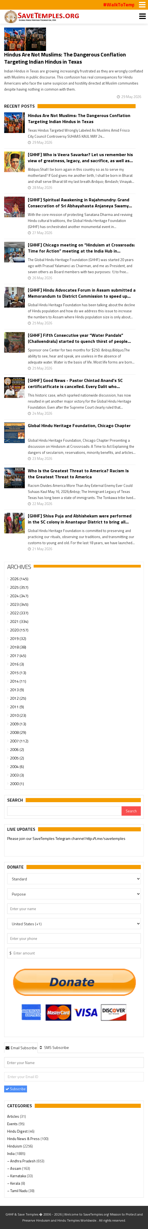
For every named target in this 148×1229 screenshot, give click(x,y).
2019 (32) (18, 638)
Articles (13, 1116)
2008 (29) (18, 732)
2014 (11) (18, 681)
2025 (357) (19, 587)
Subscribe (16, 1089)
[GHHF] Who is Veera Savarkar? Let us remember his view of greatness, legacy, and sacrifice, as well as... (80, 157)
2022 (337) (19, 613)
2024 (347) (19, 596)
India (11, 1153)
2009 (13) (18, 724)
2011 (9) (17, 707)
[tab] (21, 1047)
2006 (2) (17, 749)
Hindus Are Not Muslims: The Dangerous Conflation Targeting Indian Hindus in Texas (65, 58)
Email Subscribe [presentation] (21, 1048)
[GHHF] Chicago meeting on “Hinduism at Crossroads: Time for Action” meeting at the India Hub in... (81, 248)
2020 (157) (19, 630)
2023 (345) (19, 604)
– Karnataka (17, 1176)
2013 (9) (17, 690)
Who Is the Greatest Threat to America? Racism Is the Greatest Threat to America (78, 474)
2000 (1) (17, 783)
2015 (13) (18, 672)
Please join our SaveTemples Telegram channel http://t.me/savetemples (66, 839)
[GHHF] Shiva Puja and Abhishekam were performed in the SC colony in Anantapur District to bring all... (79, 519)
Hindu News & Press (24, 1138)
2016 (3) (17, 664)
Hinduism (15, 1146)
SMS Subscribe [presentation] (54, 1047)
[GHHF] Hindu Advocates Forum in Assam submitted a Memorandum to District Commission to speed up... (82, 293)
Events (12, 1124)
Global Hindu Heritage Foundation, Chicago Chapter (79, 425)
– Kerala (14, 1183)
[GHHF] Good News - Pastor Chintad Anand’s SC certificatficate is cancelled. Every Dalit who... (75, 383)
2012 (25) (18, 698)
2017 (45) (18, 655)
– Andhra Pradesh (21, 1161)
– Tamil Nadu (17, 1190)
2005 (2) (17, 758)
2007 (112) (19, 741)
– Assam (14, 1168)
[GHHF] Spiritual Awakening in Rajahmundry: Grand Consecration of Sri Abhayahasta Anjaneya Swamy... (80, 203)
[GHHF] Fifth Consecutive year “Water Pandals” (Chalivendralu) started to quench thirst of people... (79, 338)
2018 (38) (18, 647)
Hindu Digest (17, 1131)
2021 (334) (19, 621)
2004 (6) (17, 766)
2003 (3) (17, 775)
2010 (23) (18, 715)
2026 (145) (19, 579)
